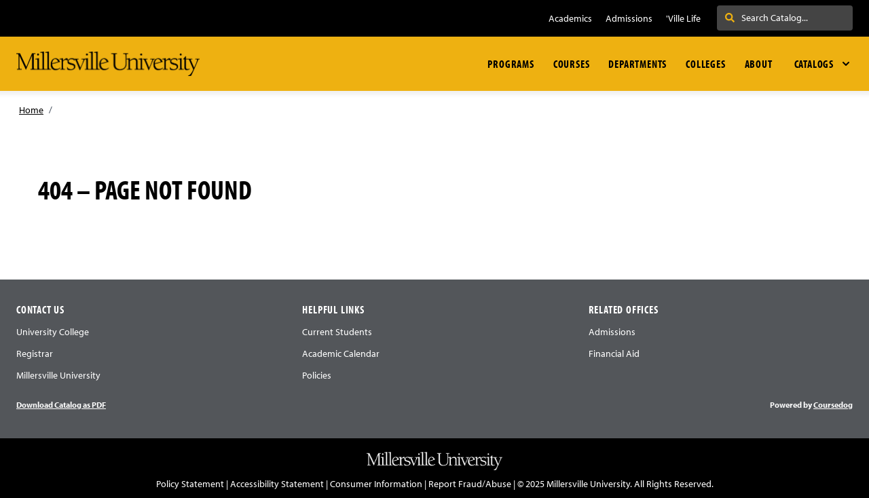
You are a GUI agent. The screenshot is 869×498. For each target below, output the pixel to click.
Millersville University (58, 375)
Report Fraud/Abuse (469, 484)
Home (31, 110)
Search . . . (753, 18)
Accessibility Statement (277, 484)
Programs (510, 64)
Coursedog (833, 405)
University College (52, 332)
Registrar (34, 353)
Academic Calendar (341, 353)
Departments (637, 64)
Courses (571, 64)
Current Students (337, 332)
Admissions (629, 18)
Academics (570, 18)
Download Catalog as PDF (61, 405)
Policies (316, 375)
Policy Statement (190, 484)
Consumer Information (376, 484)
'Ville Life (683, 18)
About (759, 64)
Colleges (705, 64)
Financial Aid (614, 353)
